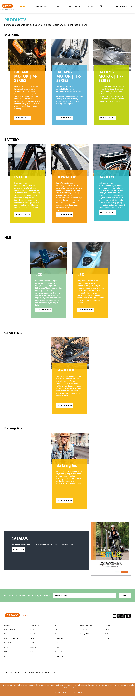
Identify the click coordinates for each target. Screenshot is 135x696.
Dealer (124, 6)
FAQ (56, 630)
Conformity (59, 639)
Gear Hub (13, 333)
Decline (66, 692)
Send (124, 596)
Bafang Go (13, 428)
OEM (117, 6)
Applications (43, 6)
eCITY (32, 644)
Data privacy (20, 674)
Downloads (59, 635)
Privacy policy (77, 692)
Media (93, 6)
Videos (107, 635)
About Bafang (76, 6)
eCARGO (33, 648)
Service (60, 6)
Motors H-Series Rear (12, 635)
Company (83, 630)
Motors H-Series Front (12, 639)
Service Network (61, 653)
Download (18, 552)
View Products (23, 118)
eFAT (31, 653)
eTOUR (32, 639)
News (107, 630)
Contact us (59, 658)
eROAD (32, 635)
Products (26, 6)
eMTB (32, 630)
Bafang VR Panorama (88, 635)
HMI (7, 237)
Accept (57, 692)
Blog (107, 639)
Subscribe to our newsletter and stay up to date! (23, 596)
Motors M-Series (10, 630)
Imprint (9, 674)
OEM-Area (17, 617)
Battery (11, 139)
